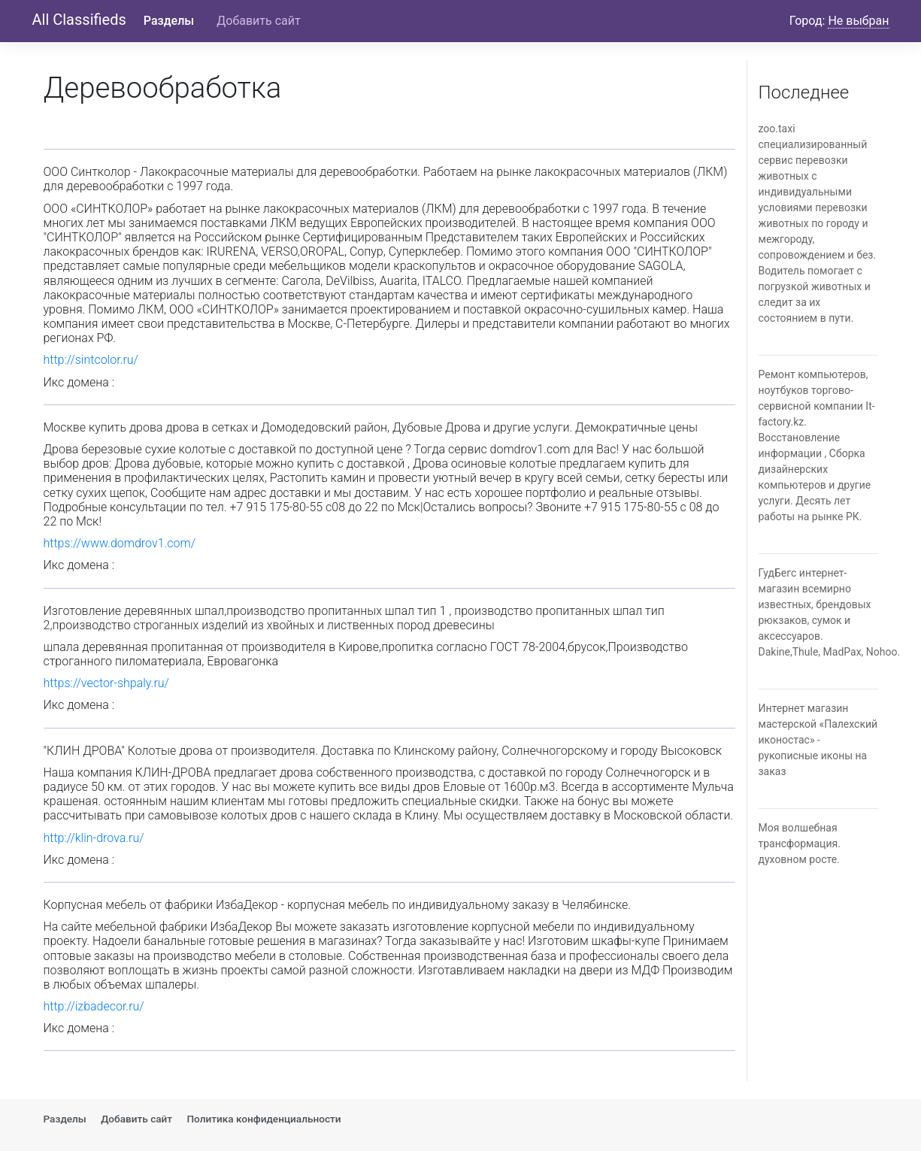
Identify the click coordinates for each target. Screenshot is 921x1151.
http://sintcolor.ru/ (91, 360)
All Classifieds (79, 20)
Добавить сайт (258, 21)
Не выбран (858, 21)
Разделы (169, 21)
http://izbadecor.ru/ (94, 1006)
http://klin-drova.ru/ (94, 838)
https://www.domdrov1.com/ (120, 543)
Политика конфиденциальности (263, 1119)
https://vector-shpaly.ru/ (106, 683)
